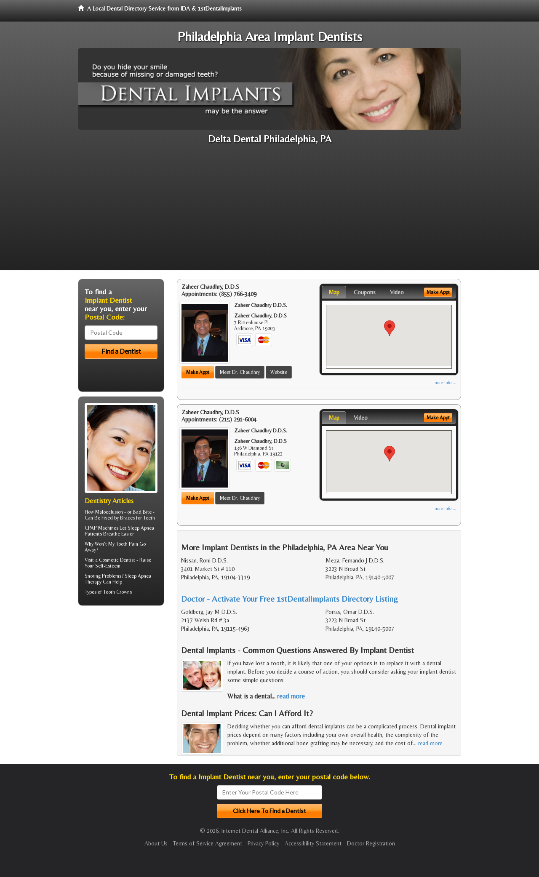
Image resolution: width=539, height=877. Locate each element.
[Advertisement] (269, 211)
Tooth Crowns (117, 592)
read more (291, 696)
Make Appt (197, 372)
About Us (156, 843)
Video (397, 292)
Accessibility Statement (313, 843)
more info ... (444, 382)
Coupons (365, 292)
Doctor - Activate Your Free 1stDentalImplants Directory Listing (289, 598)
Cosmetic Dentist (117, 560)
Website (278, 372)
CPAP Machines (101, 528)
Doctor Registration (371, 843)
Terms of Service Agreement (207, 843)
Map (333, 292)
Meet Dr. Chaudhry (240, 372)
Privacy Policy (263, 843)
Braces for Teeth (137, 518)
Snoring (93, 576)
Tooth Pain (127, 544)
